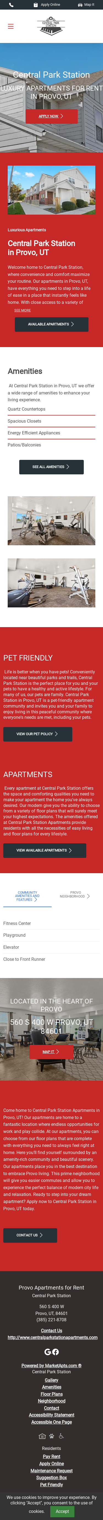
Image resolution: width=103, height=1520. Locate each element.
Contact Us (30, 1235)
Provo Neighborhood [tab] (75, 895)
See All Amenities (51, 466)
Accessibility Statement (51, 1415)
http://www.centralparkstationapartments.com (53, 1337)
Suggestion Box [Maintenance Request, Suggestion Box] (51, 1477)
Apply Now (52, 116)
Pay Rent (51, 1456)
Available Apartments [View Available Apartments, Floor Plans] (51, 324)
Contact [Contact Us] (51, 1408)
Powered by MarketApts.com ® (51, 1365)
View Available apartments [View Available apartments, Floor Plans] (44, 850)
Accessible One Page (51, 1422)
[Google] (48, 1351)
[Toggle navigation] (10, 26)
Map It (86, 4)
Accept (62, 1511)
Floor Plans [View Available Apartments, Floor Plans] (52, 1394)
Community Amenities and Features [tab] (27, 896)
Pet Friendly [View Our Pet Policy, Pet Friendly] (51, 1484)
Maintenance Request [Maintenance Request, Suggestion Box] (51, 1470)
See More (22, 310)
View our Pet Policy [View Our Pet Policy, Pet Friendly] (37, 734)
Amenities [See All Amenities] (51, 1387)
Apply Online (47, 4)
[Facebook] (55, 1351)
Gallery (51, 1380)
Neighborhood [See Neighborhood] (51, 1401)
